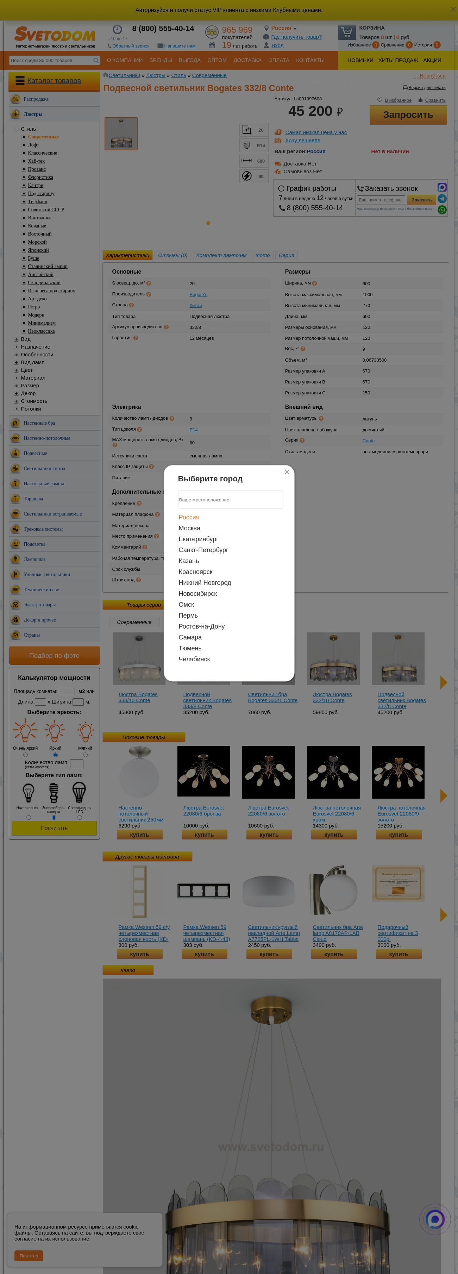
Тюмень (190, 648)
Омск (186, 604)
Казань (189, 560)
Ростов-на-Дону (202, 626)
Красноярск (196, 571)
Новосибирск (198, 593)
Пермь (188, 615)
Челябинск (194, 659)
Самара (190, 637)
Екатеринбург (199, 539)
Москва (189, 528)
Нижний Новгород (205, 582)
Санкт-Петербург (203, 550)
